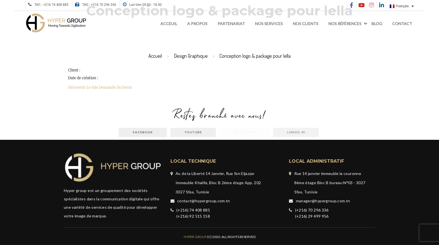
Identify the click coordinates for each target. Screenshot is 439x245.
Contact (402, 23)
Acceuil (168, 23)
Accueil (155, 56)
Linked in (296, 132)
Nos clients (305, 23)
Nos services (269, 23)
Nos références (344, 23)
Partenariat (231, 23)
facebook (143, 132)
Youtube (193, 132)
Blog (377, 23)
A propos (197, 23)
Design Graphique (191, 56)
